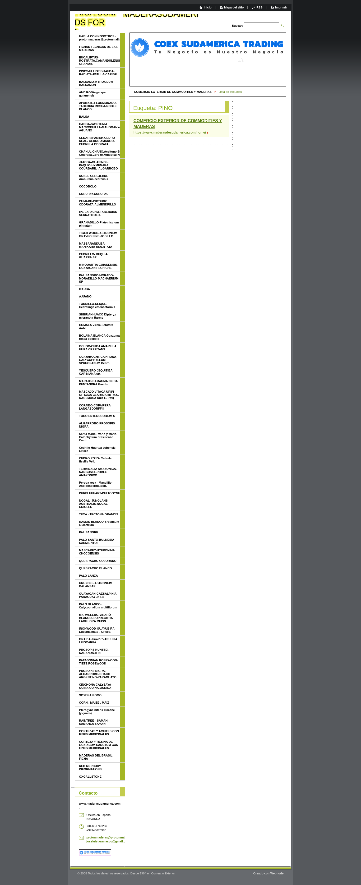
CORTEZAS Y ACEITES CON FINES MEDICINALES (99, 733)
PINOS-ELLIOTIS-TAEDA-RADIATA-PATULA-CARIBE (98, 73)
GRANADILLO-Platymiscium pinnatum (99, 224)
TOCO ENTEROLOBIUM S (97, 416)
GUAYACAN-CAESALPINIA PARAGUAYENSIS (98, 595)
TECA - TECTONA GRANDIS (98, 514)
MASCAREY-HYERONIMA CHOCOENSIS (97, 552)
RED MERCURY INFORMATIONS (90, 767)
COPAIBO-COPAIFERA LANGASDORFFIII (95, 407)
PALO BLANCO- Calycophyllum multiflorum (98, 606)
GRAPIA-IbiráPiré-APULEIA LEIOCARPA (98, 641)
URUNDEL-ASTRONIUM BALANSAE (95, 584)
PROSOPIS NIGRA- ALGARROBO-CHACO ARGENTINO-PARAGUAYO (98, 674)
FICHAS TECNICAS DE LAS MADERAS (98, 48)
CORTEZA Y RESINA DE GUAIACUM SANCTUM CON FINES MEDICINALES (98, 745)
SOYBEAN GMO (90, 695)
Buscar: (237, 25)
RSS (259, 7)
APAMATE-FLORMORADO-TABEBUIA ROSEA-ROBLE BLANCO (98, 106)
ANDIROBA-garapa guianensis (92, 94)
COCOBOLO (87, 186)
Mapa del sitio (234, 7)
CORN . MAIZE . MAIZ (94, 702)
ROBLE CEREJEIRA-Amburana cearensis (93, 177)
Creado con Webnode (268, 873)
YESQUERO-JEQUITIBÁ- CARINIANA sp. (96, 372)
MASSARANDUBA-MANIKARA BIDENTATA (95, 245)
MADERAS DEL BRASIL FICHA (95, 757)
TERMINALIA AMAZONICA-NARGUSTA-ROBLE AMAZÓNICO (98, 472)
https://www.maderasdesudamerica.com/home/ (169, 132)
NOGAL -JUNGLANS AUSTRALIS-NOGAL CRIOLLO (93, 503)
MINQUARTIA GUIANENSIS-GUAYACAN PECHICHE (98, 266)
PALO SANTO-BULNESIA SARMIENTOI (96, 541)
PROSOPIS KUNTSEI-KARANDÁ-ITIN (94, 651)
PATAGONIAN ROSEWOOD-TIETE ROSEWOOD (98, 662)
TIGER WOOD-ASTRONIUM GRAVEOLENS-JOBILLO (98, 234)
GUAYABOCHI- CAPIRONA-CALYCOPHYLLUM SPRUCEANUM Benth (98, 360)
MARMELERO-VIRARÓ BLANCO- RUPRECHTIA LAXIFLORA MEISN (96, 618)
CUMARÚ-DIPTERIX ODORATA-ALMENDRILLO (97, 203)
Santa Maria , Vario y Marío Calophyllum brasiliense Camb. (98, 437)
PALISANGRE (88, 532)
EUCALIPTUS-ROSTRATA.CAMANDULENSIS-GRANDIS (99, 60)
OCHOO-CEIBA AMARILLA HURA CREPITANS (97, 348)
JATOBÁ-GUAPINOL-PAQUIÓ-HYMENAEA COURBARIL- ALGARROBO (98, 165)
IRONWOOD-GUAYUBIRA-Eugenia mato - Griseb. (97, 630)
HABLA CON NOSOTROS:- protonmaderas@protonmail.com (99, 38)
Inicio (207, 7)
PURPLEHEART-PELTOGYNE (99, 493)
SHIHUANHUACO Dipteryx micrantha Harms (97, 316)
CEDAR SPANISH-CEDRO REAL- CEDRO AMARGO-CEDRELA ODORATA (97, 141)
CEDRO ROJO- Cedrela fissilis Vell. (95, 460)
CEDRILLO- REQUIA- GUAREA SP (93, 256)
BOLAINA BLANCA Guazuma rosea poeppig (99, 337)
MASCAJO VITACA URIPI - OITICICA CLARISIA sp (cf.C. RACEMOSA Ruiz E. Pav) (99, 395)
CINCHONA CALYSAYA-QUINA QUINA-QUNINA (95, 686)
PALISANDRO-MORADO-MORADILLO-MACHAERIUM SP (98, 278)
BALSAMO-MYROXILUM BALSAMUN (96, 83)
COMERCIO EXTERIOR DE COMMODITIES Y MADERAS (173, 91)
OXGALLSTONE (90, 776)
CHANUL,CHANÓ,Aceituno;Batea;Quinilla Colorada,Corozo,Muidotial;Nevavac (99, 153)
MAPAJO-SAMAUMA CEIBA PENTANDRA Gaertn (98, 382)
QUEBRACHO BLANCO (95, 568)
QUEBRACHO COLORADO (98, 560)
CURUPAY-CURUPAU (94, 193)
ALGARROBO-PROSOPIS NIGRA (97, 425)
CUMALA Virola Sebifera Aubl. (96, 326)
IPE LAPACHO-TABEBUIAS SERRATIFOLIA (98, 213)
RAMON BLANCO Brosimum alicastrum (99, 523)
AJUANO (85, 296)
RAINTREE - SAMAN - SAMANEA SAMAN (94, 722)
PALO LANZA (88, 575)
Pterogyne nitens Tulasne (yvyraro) (97, 711)
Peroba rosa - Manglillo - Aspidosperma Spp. (96, 484)
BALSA (84, 116)
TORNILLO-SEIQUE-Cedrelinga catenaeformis (97, 305)
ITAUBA (84, 289)
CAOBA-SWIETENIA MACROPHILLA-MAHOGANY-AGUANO (99, 127)
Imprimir (281, 7)
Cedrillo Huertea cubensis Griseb (97, 449)
